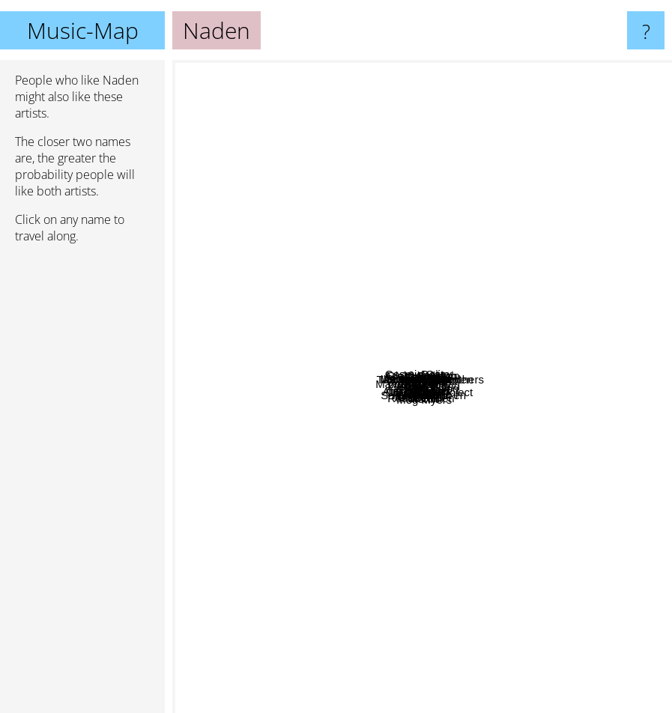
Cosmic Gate (360, 128)
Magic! (588, 491)
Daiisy (650, 166)
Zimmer (197, 376)
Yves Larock (313, 416)
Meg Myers (476, 638)
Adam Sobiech (391, 362)
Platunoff (423, 390)
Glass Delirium (407, 282)
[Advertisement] (82, 484)
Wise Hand (528, 302)
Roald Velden (438, 633)
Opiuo (383, 148)
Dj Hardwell (286, 173)
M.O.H (441, 306)
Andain (287, 509)
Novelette (503, 503)
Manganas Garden (518, 233)
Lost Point (441, 479)
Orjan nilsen (407, 211)
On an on (597, 212)
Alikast (436, 330)
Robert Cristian (412, 257)
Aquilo (257, 483)
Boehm (477, 604)
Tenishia (502, 323)
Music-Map (83, 30)
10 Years (454, 125)
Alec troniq (613, 407)
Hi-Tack (365, 428)
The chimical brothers (562, 253)
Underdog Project (522, 485)
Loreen (297, 593)
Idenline (468, 405)
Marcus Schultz (264, 327)
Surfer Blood (565, 386)
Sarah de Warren (457, 552)
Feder (258, 366)
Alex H (585, 460)
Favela (340, 540)
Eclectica (371, 506)
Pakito (343, 434)
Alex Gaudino (329, 512)
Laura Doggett (316, 299)
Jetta (331, 249)
